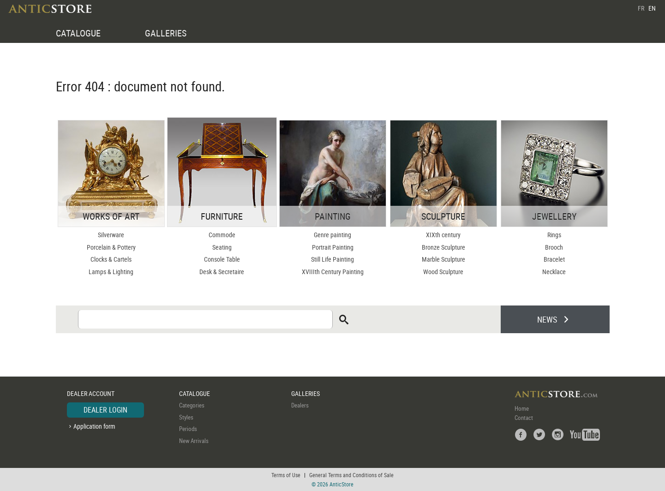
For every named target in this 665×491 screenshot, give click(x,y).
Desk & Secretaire (221, 271)
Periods (188, 429)
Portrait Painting (332, 247)
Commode (222, 234)
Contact (524, 417)
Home (522, 408)
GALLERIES (165, 33)
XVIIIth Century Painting (333, 271)
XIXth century (443, 234)
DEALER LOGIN (105, 410)
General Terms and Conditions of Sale (351, 475)
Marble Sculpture (443, 259)
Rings (554, 234)
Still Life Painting (332, 259)
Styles (186, 417)
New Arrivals (194, 441)
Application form (94, 426)
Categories (191, 405)
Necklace (554, 271)
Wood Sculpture (443, 271)
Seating (222, 247)
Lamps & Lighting (111, 271)
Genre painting (332, 234)
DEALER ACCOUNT (90, 393)
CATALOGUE (78, 33)
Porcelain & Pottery (111, 247)
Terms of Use (285, 475)
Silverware (111, 234)
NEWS (547, 319)
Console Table (222, 259)
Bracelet (554, 259)
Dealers (300, 405)
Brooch (554, 247)
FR (641, 8)
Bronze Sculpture (443, 247)
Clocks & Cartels (111, 259)
